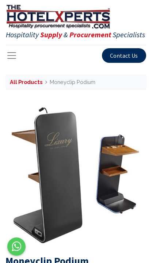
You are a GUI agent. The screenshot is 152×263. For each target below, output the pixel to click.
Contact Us (124, 55)
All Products (26, 82)
